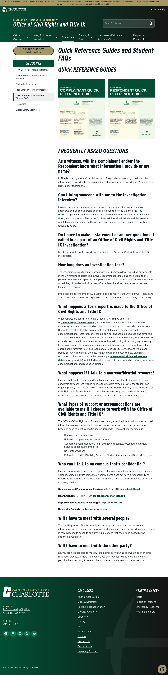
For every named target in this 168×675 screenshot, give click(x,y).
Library (81, 621)
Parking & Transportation (91, 606)
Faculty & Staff (84, 37)
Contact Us (84, 641)
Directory (83, 616)
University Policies (88, 651)
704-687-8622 (11, 624)
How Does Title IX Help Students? (32, 70)
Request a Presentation (140, 37)
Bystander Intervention (27, 84)
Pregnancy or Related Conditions (32, 90)
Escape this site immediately (33, 50)
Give (80, 626)
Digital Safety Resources (28, 110)
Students (67, 37)
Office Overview (18, 37)
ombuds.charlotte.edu (94, 509)
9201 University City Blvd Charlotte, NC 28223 (16, 611)
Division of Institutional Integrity (36, 20)
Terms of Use (85, 646)
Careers (82, 636)
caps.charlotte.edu (130, 489)
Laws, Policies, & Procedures (42, 37)
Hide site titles (105, 4)
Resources (21, 104)
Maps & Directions (88, 601)
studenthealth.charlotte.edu (109, 495)
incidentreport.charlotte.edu (78, 322)
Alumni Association (88, 596)
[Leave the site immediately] (162, 669)
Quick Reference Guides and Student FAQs (30, 97)
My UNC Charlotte (88, 611)
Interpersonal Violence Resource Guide (109, 37)
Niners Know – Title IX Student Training (30, 77)
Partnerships (85, 631)
